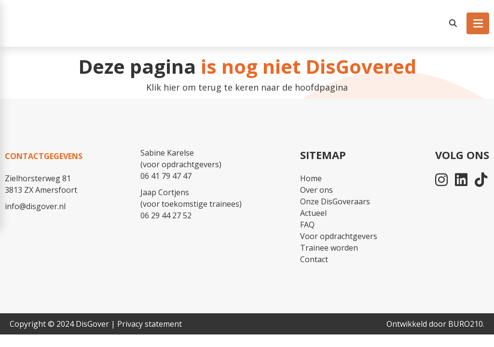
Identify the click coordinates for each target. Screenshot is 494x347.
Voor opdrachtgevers (338, 236)
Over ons (316, 190)
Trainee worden (329, 247)
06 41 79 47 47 (166, 176)
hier (172, 87)
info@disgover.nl (35, 206)
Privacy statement (149, 324)
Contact (314, 259)
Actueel (313, 213)
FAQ (307, 224)
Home (311, 178)
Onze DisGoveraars (335, 201)
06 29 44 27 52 (166, 215)
